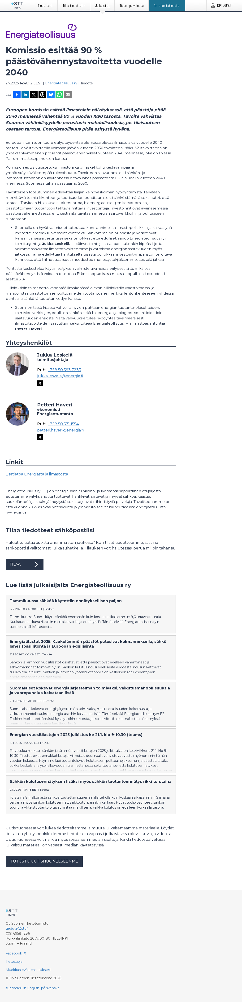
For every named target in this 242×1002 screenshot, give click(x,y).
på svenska (50, 988)
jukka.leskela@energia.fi (60, 376)
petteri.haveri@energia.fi (60, 430)
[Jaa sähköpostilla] (68, 95)
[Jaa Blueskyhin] (51, 95)
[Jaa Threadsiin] (42, 95)
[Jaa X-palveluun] (34, 95)
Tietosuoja (14, 961)
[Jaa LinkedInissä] (25, 95)
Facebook (14, 953)
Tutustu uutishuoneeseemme (44, 861)
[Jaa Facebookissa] (17, 95)
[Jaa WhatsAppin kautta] (59, 95)
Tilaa (24, 564)
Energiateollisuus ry (61, 83)
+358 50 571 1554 (63, 424)
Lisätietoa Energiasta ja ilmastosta (37, 474)
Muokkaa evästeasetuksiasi (28, 970)
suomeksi (14, 988)
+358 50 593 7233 (64, 370)
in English (31, 988)
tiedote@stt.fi (17, 928)
